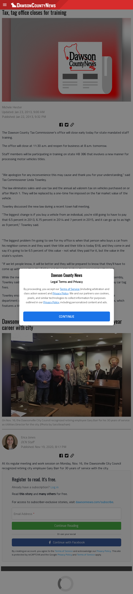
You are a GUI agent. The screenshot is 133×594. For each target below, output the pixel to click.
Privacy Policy (60, 293)
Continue (66, 316)
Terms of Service (70, 289)
